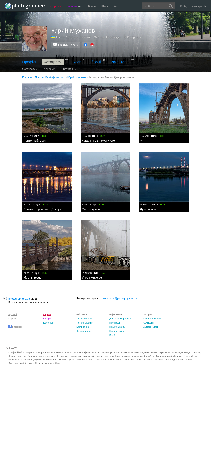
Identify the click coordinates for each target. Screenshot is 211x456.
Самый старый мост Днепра (43, 209)
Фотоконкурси (83, 331)
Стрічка (55, 6)
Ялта (57, 363)
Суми (126, 359)
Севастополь (100, 359)
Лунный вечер (149, 209)
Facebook (15, 327)
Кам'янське (102, 356)
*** (141, 140)
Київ (117, 356)
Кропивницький (164, 356)
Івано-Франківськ (59, 356)
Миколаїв (51, 359)
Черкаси (29, 363)
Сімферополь (115, 359)
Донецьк (21, 356)
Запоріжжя (43, 356)
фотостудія (119, 352)
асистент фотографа (85, 352)
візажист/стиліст (64, 352)
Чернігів (39, 363)
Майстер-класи (150, 327)
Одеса (71, 359)
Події (112, 335)
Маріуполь (13, 359)
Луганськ (177, 356)
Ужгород (170, 359)
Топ (92, 6)
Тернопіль (147, 359)
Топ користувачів (85, 318)
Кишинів (125, 356)
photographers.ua (19, 298)
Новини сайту (116, 331)
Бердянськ (164, 352)
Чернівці (49, 363)
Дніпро (59, 37)
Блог (77, 62)
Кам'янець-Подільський (82, 356)
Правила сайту (117, 327)
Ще (104, 6)
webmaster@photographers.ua (119, 298)
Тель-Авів (136, 359)
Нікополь (61, 359)
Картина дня (82, 327)
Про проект (115, 322)
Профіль (29, 62)
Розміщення (148, 322)
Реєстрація (199, 6)
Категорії (69, 68)
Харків (179, 359)
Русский (12, 314)
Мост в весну (32, 277)
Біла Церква (150, 352)
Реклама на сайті (151, 318)
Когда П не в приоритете (98, 140)
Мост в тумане (92, 209)
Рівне (89, 359)
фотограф (40, 352)
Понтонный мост (35, 140)
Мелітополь (27, 359)
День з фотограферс (120, 318)
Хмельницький (16, 363)
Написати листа (68, 44)
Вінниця (185, 352)
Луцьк (187, 356)
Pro (115, 6)
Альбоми (50, 68)
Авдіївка (138, 352)
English (12, 318)
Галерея (74, 6)
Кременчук (136, 356)
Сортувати (29, 68)
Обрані (95, 62)
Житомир (32, 356)
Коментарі (118, 62)
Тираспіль (159, 359)
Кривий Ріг (149, 356)
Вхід (183, 6)
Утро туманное (92, 277)
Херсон (188, 359)
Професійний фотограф (21, 352)
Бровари (175, 352)
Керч (111, 356)
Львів (194, 356)
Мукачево (39, 359)
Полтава (80, 359)
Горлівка (195, 352)
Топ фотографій (84, 322)
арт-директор (105, 352)
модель (51, 352)
